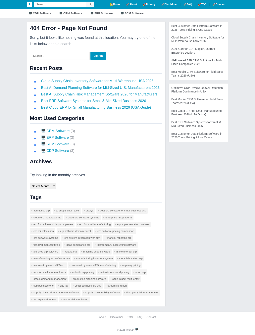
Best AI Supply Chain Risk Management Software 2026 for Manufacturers (99, 94)
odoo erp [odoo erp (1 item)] (140, 272)
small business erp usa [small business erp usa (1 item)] (88, 285)
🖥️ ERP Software (101, 13)
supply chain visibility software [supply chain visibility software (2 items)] (102, 292)
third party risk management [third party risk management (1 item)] (142, 292)
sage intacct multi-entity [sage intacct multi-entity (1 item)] (125, 278)
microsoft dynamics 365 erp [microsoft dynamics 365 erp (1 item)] (49, 265)
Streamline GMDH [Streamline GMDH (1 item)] (117, 285)
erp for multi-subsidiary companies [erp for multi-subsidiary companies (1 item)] (53, 224)
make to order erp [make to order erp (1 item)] (126, 251)
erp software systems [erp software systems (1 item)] (45, 237)
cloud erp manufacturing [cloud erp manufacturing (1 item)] (47, 217)
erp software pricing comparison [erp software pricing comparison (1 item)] (115, 231)
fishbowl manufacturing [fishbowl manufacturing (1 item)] (46, 244)
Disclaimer (116, 317)
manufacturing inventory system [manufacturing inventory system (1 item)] (94, 258)
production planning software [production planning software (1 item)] (89, 278)
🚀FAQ (187, 4)
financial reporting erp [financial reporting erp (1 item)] (119, 237)
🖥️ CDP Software (40, 13)
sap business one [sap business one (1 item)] (43, 285)
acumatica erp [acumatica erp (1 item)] (41, 210)
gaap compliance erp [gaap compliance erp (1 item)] (78, 244)
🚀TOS (202, 4)
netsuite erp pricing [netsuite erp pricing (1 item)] (83, 272)
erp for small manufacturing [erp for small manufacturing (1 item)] (95, 224)
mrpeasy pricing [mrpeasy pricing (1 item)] (131, 265)
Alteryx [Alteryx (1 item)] (89, 210)
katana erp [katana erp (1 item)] (71, 251)
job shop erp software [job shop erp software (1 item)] (45, 251)
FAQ (139, 317)
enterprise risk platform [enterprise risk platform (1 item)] (118, 217)
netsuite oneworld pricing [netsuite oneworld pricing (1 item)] (114, 272)
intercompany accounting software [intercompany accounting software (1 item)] (116, 244)
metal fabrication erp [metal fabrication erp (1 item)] (131, 258)
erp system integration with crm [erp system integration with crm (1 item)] (82, 237)
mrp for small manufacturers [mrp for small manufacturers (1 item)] (49, 272)
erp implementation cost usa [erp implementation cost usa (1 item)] (133, 224)
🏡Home (115, 4)
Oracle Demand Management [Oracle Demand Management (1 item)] (50, 278)
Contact (151, 317)
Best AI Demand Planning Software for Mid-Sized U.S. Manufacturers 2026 (100, 88)
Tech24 (130, 329)
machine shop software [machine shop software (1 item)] (96, 251)
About (102, 317)
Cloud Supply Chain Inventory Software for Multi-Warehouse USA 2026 (97, 81)
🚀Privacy (149, 4)
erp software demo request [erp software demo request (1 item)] (75, 231)
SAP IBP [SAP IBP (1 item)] (64, 285)
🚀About (131, 4)
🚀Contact (219, 4)
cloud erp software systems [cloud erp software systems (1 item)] (83, 217)
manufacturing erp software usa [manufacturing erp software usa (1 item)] (51, 258)
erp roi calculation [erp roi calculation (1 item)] (43, 231)
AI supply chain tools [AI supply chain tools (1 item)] (67, 210)
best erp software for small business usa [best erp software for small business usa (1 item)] (123, 210)
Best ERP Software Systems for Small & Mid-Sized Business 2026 (93, 101)
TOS (130, 317)
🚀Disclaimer (169, 4)
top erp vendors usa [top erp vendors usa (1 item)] (44, 299)
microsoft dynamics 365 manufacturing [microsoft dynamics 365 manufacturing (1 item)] (94, 265)
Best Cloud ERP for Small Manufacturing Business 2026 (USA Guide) (96, 107)
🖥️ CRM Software (70, 13)
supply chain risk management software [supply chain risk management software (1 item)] (56, 292)
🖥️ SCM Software (132, 13)
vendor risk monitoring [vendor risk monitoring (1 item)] (75, 299)
